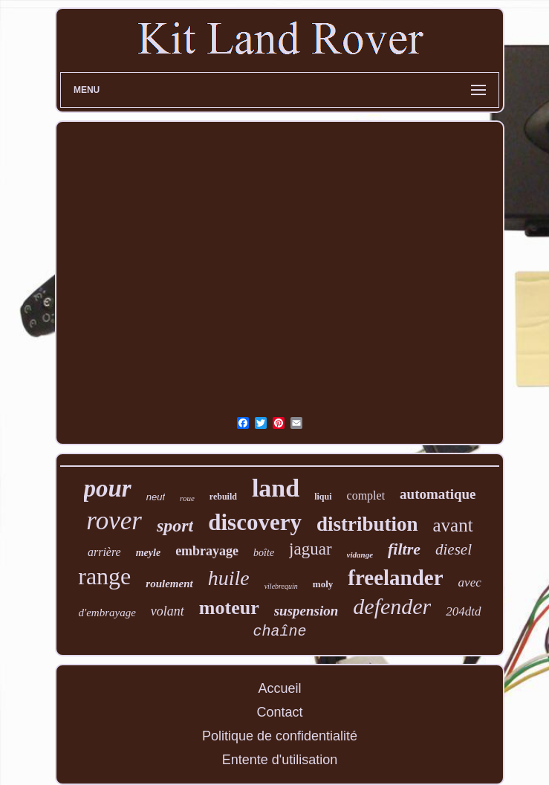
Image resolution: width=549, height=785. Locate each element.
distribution (367, 524)
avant (452, 525)
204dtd (463, 611)
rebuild (223, 496)
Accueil (279, 688)
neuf (155, 497)
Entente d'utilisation (280, 759)
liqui (322, 496)
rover (114, 520)
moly (323, 583)
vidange (360, 554)
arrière (104, 552)
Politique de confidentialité (279, 736)
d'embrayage (106, 612)
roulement (169, 583)
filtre (404, 549)
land (275, 488)
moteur (229, 607)
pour (107, 488)
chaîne (279, 631)
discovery (255, 522)
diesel (453, 549)
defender (392, 606)
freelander (395, 577)
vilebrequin (281, 586)
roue (187, 498)
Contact (279, 712)
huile (229, 577)
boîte (263, 552)
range (104, 576)
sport (175, 525)
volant (167, 611)
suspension (306, 610)
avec (469, 582)
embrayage (206, 550)
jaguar (310, 549)
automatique (437, 494)
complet (366, 495)
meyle (148, 552)
